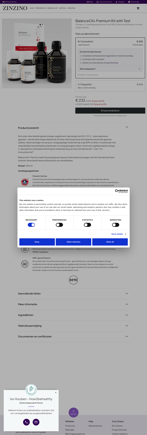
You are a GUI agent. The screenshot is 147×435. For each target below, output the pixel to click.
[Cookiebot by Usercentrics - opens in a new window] (117, 191)
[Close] (56, 392)
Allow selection (73, 242)
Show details (117, 234)
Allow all (110, 242)
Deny (37, 242)
